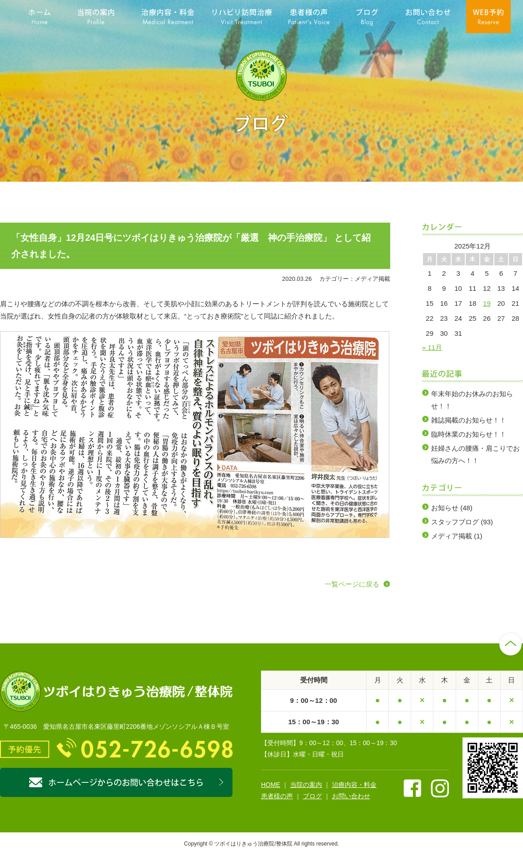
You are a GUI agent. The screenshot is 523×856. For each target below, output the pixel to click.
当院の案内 (306, 784)
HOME (270, 784)
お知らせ (444, 508)
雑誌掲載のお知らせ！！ (468, 420)
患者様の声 (277, 796)
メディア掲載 (451, 536)
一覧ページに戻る (352, 584)
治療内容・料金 (354, 784)
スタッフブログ (455, 522)
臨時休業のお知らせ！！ (468, 434)
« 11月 (432, 347)
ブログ (312, 796)
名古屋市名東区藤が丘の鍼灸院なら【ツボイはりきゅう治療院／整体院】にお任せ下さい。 (261, 75)
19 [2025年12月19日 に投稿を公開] (487, 303)
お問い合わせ (351, 796)
